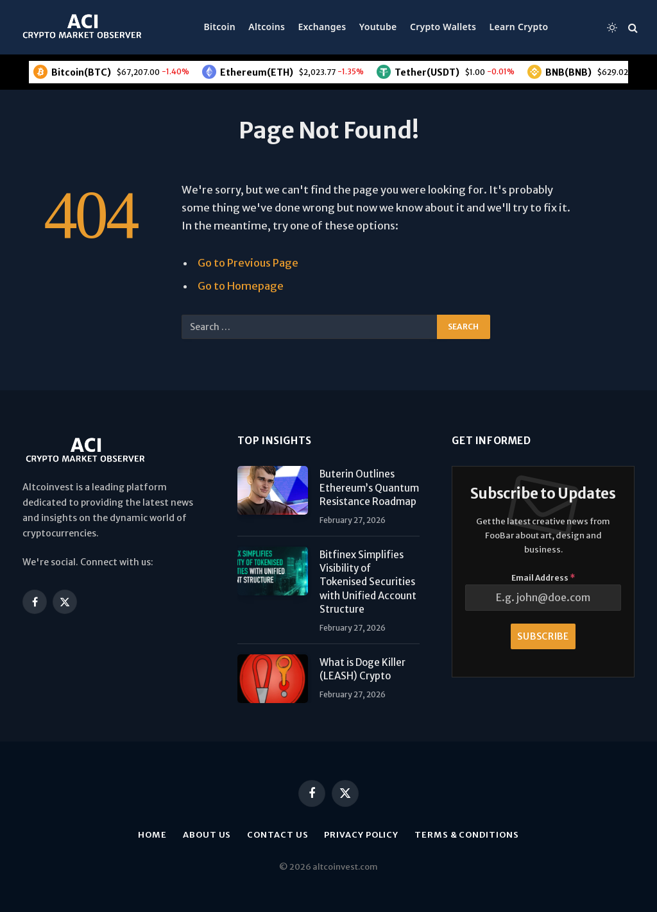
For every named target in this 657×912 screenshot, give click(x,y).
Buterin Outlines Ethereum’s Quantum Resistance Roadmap (369, 488)
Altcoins (266, 27)
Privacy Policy (361, 834)
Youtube (378, 27)
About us (207, 834)
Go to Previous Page (248, 263)
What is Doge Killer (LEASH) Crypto (362, 669)
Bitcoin (219, 27)
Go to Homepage (241, 286)
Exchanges (322, 27)
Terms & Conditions (466, 834)
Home (152, 834)
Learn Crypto (519, 27)
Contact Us (277, 834)
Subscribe (542, 636)
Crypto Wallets (443, 27)
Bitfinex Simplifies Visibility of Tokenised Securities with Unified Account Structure (368, 582)
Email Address (543, 578)
